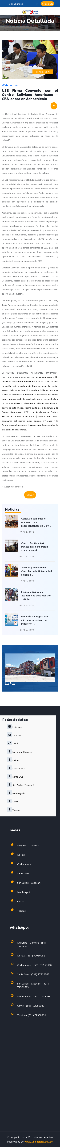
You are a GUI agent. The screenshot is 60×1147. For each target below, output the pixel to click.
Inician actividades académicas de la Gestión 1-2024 (35, 595)
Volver (30, 494)
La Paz (10, 683)
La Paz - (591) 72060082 (31, 955)
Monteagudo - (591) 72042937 (34, 996)
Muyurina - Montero (19, 751)
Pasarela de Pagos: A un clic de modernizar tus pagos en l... (34, 619)
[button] (51, 673)
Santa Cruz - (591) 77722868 (33, 974)
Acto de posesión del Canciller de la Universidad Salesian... (36, 570)
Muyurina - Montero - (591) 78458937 (32, 944)
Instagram (14, 726)
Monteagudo (16, 792)
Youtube (14, 734)
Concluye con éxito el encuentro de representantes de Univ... (35, 522)
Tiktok (12, 743)
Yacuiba (13, 809)
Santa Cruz (15, 776)
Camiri (13, 801)
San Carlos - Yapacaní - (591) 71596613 (33, 985)
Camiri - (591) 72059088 (30, 1005)
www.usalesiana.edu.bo (39, 1141)
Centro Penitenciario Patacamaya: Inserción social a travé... (34, 546)
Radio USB (47, 4)
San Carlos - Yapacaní (20, 784)
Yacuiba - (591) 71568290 (31, 1015)
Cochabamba (16, 767)
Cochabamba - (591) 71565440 (34, 965)
